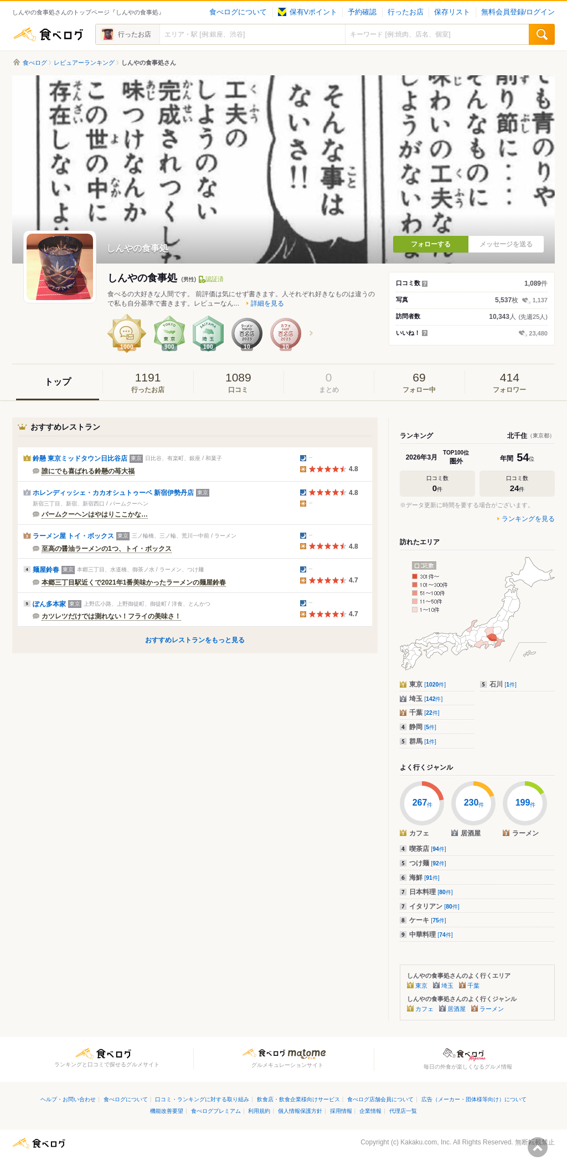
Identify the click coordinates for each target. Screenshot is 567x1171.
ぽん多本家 (49, 604)
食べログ (48, 34)
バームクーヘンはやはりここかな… (95, 514)
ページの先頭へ (538, 1147)
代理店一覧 (403, 1111)
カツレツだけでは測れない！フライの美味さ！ (111, 616)
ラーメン (492, 1008)
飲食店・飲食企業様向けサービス (298, 1099)
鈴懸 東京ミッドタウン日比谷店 (80, 458)
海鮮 (424, 877)
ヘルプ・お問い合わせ (68, 1099)
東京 (427, 684)
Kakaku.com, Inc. (425, 1142)
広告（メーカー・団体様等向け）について (474, 1099)
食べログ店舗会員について (380, 1099)
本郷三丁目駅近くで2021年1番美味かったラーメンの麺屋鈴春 (134, 582)
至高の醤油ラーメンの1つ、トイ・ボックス (107, 549)
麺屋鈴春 (46, 570)
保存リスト (452, 12)
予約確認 (362, 12)
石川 (503, 684)
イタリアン (434, 906)
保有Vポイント (307, 12)
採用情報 (341, 1111)
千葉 (424, 712)
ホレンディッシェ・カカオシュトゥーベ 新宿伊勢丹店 (113, 493)
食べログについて (238, 12)
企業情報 (370, 1111)
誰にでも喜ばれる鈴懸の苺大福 (88, 471)
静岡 (422, 727)
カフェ (424, 1008)
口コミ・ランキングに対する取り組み (202, 1099)
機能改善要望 (166, 1111)
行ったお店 (406, 12)
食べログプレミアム (216, 1111)
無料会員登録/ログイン (518, 12)
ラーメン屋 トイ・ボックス (73, 536)
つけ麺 (427, 863)
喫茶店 (427, 849)
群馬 (422, 741)
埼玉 (425, 699)
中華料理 (431, 934)
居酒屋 (456, 1008)
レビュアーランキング (84, 62)
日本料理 (431, 892)
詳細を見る (267, 303)
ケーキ (427, 920)
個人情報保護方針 (300, 1111)
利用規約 (259, 1111)
